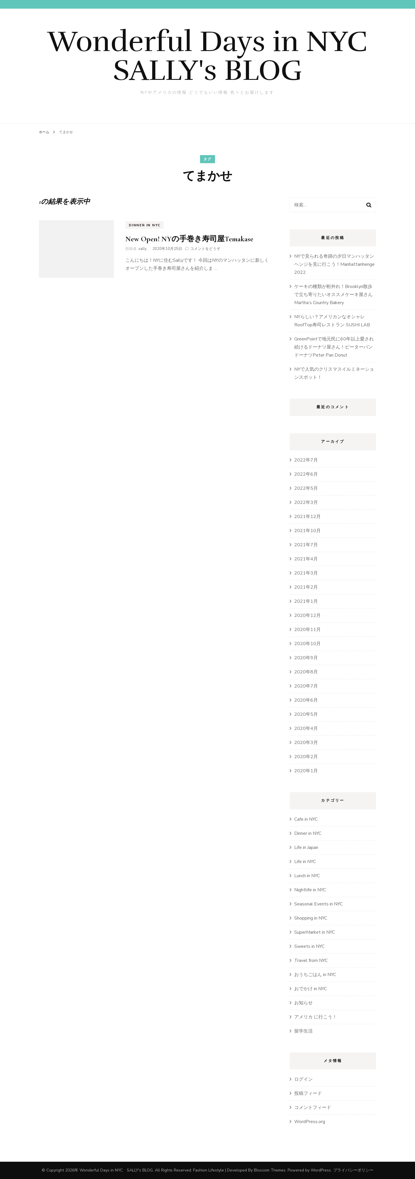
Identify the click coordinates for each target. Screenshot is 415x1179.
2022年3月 (306, 502)
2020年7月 (306, 686)
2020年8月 (306, 672)
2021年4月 (306, 559)
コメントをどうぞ (205, 248)
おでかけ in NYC (310, 989)
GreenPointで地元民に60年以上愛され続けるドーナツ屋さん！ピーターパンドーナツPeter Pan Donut (334, 347)
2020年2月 (306, 757)
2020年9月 (306, 658)
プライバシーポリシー (353, 1170)
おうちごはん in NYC (315, 974)
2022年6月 (306, 474)
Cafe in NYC (306, 819)
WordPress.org (309, 1121)
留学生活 (303, 1031)
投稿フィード (308, 1093)
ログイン (303, 1079)
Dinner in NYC (144, 225)
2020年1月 (306, 771)
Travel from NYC (311, 960)
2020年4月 (306, 728)
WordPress (321, 1170)
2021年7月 (306, 545)
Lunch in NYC (307, 876)
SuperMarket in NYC (314, 932)
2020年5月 (306, 714)
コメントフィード (312, 1107)
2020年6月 (306, 700)
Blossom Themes (270, 1170)
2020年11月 (307, 629)
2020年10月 (307, 644)
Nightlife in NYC (310, 890)
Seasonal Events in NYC (318, 904)
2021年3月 (306, 573)
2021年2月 (306, 587)
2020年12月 (307, 615)
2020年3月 (306, 742)
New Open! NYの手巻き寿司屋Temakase (189, 238)
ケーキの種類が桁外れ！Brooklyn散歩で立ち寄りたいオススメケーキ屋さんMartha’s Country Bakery (333, 294)
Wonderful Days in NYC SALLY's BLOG (222, 56)
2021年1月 (306, 601)
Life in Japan (306, 847)
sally (142, 248)
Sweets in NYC (309, 946)
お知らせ (303, 1003)
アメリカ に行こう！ (315, 1017)
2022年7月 (306, 460)
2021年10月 (307, 531)
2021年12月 (307, 516)
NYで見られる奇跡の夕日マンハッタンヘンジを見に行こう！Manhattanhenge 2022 (334, 264)
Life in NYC (305, 861)
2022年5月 (306, 488)
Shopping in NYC (310, 918)
